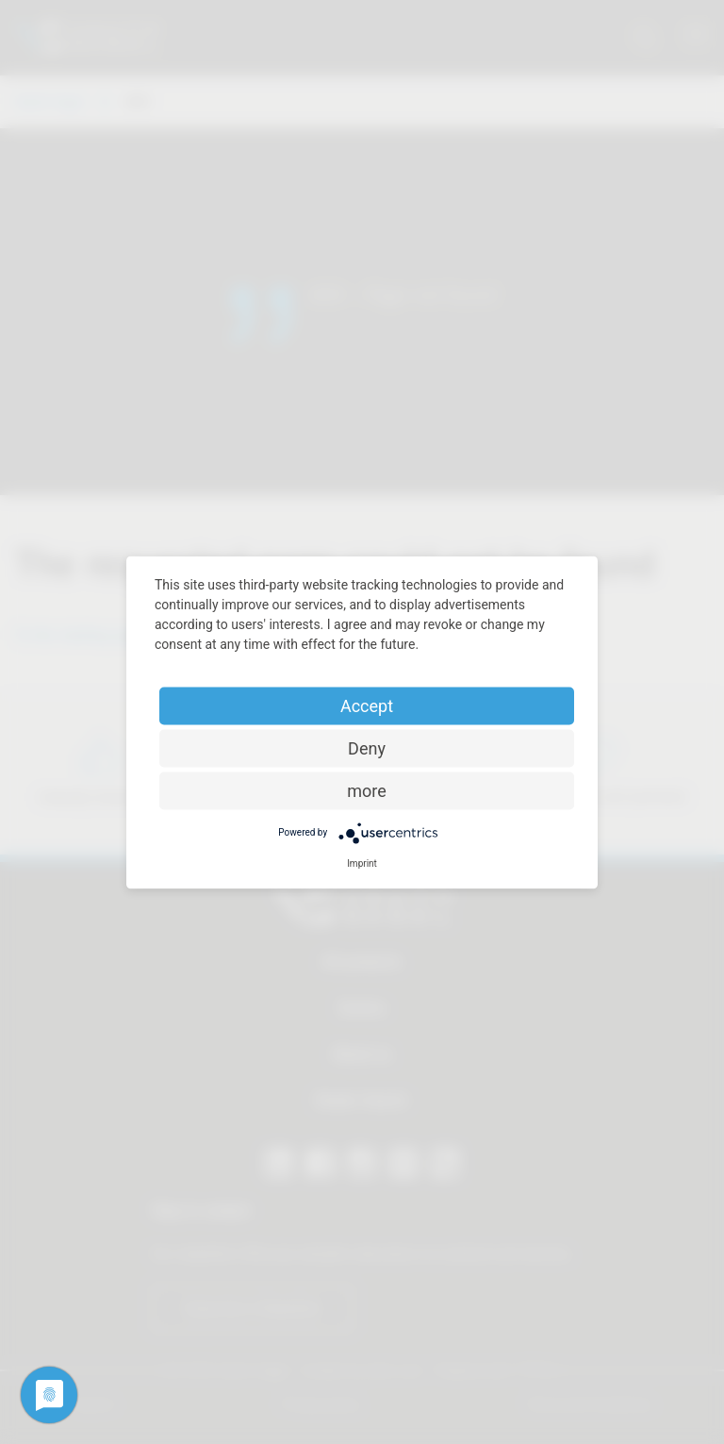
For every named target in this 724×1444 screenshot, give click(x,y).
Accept (366, 705)
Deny (367, 747)
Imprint (362, 862)
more (367, 790)
